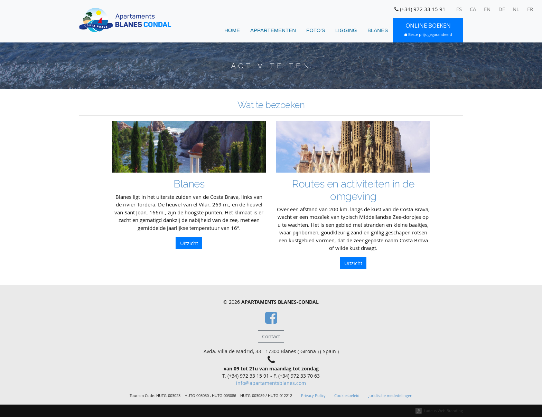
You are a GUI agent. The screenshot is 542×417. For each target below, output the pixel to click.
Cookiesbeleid (346, 395)
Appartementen (273, 30)
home (232, 30)
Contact (271, 336)
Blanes (377, 30)
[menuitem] (459, 9)
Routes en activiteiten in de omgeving (353, 190)
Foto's (315, 30)
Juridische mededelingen (390, 395)
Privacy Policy (313, 395)
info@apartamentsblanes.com (271, 383)
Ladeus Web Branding (443, 410)
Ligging (346, 30)
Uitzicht (189, 243)
